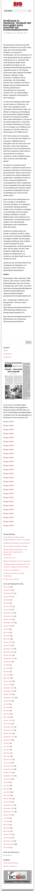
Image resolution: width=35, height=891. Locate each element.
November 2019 (8, 808)
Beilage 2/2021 (8, 501)
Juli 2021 (6, 743)
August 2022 (7, 701)
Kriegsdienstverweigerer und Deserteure (16, 543)
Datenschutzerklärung (10, 863)
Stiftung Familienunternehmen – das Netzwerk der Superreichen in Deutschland (15, 552)
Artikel (5, 350)
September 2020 (8, 776)
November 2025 (8, 593)
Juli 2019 (6, 818)
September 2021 (8, 737)
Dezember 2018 (8, 841)
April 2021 (6, 753)
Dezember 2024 (8, 613)
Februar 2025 (7, 606)
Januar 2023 (7, 684)
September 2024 (8, 622)
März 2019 (6, 831)
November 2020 (8, 769)
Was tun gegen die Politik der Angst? (15, 546)
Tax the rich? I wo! (9, 558)
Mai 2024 (6, 632)
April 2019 (6, 828)
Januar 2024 (7, 645)
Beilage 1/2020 (8, 521)
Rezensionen (7, 354)
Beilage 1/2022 (8, 489)
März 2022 (6, 717)
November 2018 (8, 844)
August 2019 (7, 815)
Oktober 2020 (7, 772)
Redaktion (9, 33)
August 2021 (7, 740)
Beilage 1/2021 (8, 505)
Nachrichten (7, 357)
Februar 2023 (7, 681)
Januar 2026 (7, 590)
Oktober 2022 (7, 694)
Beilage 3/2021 (8, 497)
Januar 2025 (7, 609)
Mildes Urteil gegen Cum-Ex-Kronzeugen (17, 561)
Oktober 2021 (7, 733)
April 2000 (6, 847)
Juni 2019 (6, 821)
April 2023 (6, 675)
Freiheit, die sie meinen (11, 579)
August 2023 (7, 662)
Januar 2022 (7, 724)
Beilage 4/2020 (8, 509)
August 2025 (7, 596)
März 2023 (6, 678)
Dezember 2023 (8, 649)
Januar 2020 (7, 802)
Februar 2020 (7, 798)
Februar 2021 (7, 759)
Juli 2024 (6, 629)
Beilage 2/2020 (8, 517)
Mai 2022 (6, 710)
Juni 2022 (6, 707)
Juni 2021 (6, 746)
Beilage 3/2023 (8, 465)
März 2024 (6, 639)
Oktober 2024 (7, 619)
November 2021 (8, 730)
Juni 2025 (6, 600)
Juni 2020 (6, 785)
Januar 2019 (7, 837)
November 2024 (8, 616)
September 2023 (8, 658)
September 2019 (8, 811)
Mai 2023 (6, 671)
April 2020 (6, 792)
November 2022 (8, 691)
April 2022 (6, 714)
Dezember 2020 (8, 766)
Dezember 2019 (8, 805)
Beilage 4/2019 (8, 525)
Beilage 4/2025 (8, 429)
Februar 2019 (7, 834)
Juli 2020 (6, 782)
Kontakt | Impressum (10, 866)
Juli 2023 (6, 665)
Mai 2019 (6, 825)
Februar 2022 (7, 720)
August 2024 (7, 626)
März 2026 (6, 587)
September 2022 (8, 697)
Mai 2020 (6, 789)
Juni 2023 (6, 668)
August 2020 (7, 779)
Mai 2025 (6, 603)
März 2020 (6, 795)
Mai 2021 (6, 750)
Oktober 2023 (7, 655)
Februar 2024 (7, 642)
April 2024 (6, 636)
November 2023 (8, 652)
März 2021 (6, 756)
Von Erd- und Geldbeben (11, 570)
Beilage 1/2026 (8, 425)
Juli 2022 (6, 704)
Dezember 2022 (8, 688)
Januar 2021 (7, 763)
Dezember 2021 (8, 727)
